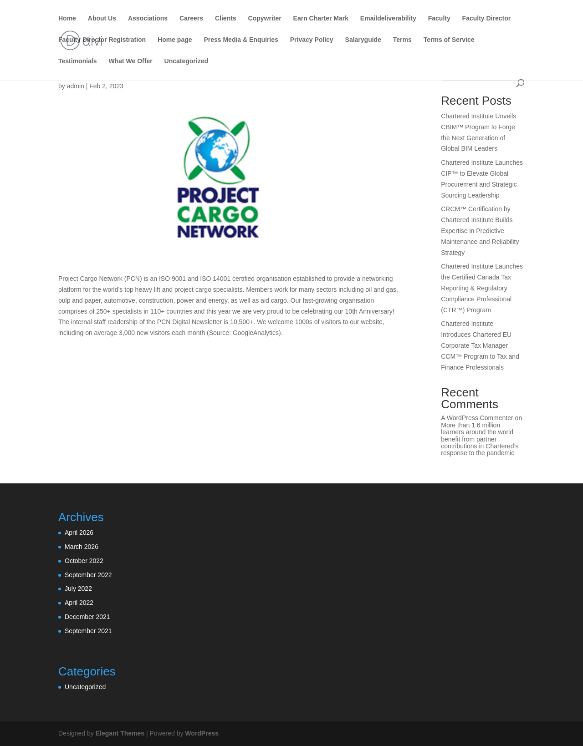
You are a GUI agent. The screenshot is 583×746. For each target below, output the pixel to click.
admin (75, 86)
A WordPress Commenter (477, 417)
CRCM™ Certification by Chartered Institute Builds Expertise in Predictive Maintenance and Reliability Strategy (480, 230)
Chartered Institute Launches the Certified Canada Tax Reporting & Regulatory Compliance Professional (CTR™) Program (482, 288)
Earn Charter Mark (320, 18)
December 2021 (87, 616)
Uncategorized (186, 61)
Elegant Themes (120, 733)
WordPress (202, 733)
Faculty (439, 18)
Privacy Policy (311, 39)
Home (67, 18)
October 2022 (84, 560)
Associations (148, 18)
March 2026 (81, 546)
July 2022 (78, 588)
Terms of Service (449, 39)
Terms (402, 39)
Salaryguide (363, 39)
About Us (102, 18)
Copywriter (264, 18)
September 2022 (88, 575)
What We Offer (130, 61)
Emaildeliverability (388, 18)
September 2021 (88, 630)
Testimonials (77, 61)
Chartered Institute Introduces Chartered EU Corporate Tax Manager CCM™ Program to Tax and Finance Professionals (480, 345)
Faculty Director (486, 18)
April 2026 (79, 532)
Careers (191, 18)
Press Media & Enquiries (241, 39)
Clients (225, 18)
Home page (175, 39)
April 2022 (79, 602)
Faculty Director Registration (102, 39)
